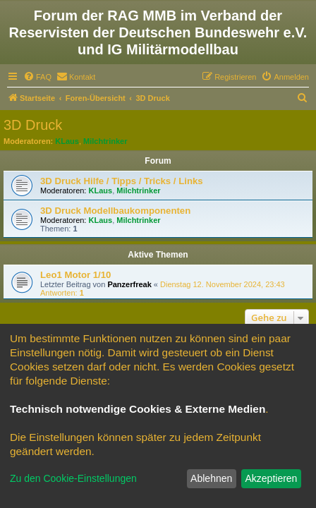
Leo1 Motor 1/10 (75, 275)
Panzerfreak (129, 284)
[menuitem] (37, 76)
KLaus (67, 141)
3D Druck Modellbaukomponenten (115, 210)
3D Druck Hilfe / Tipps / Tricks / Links (121, 181)
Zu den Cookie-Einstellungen (73, 478)
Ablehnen (211, 478)
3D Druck (33, 125)
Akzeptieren (271, 478)
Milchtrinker (105, 141)
